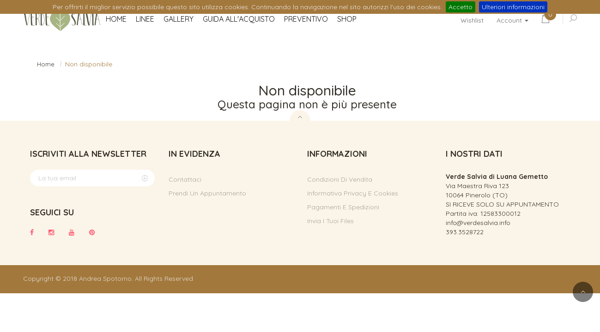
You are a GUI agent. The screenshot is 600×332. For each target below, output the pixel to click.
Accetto (460, 7)
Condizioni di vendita (339, 179)
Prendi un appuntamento (207, 193)
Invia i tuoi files (330, 221)
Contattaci (185, 179)
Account (512, 20)
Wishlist (472, 20)
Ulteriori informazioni (513, 7)
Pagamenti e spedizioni (343, 207)
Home (46, 64)
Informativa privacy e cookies (352, 193)
